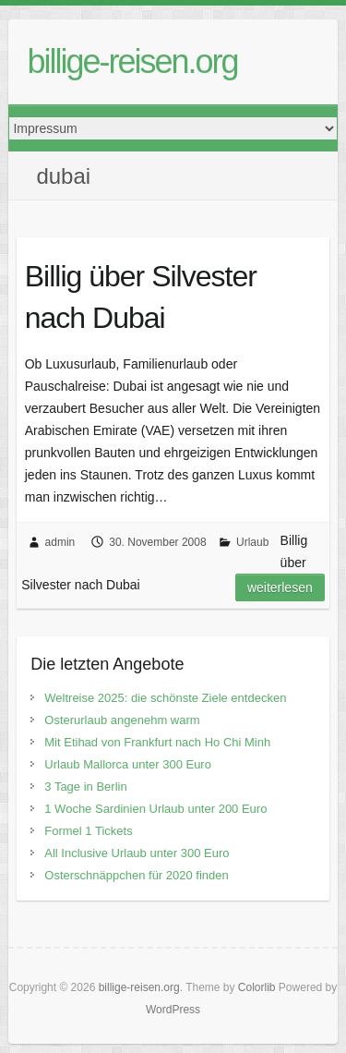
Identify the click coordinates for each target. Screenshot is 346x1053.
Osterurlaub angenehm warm (121, 720)
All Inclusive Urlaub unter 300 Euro (136, 853)
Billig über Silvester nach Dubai (141, 297)
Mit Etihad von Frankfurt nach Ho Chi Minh (157, 742)
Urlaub (252, 542)
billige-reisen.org (132, 61)
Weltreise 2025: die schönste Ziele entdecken (165, 698)
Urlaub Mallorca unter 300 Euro (127, 764)
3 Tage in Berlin (85, 786)
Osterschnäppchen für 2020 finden (136, 875)
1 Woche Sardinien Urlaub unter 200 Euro (155, 809)
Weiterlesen (280, 587)
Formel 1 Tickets (88, 831)
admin (60, 542)
